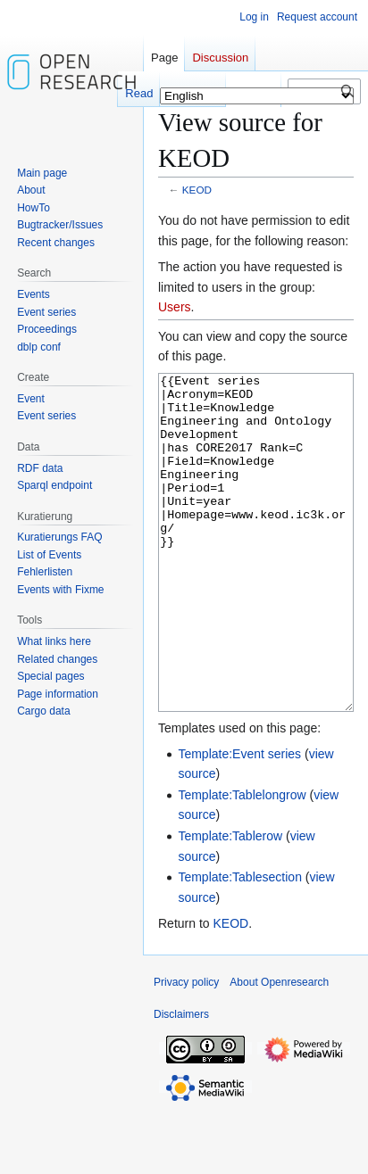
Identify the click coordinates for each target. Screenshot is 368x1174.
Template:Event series (239, 821)
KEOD (197, 189)
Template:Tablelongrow (241, 862)
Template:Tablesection (240, 944)
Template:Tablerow (230, 903)
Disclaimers (181, 1081)
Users (174, 307)
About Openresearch (279, 1049)
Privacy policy (186, 1049)
